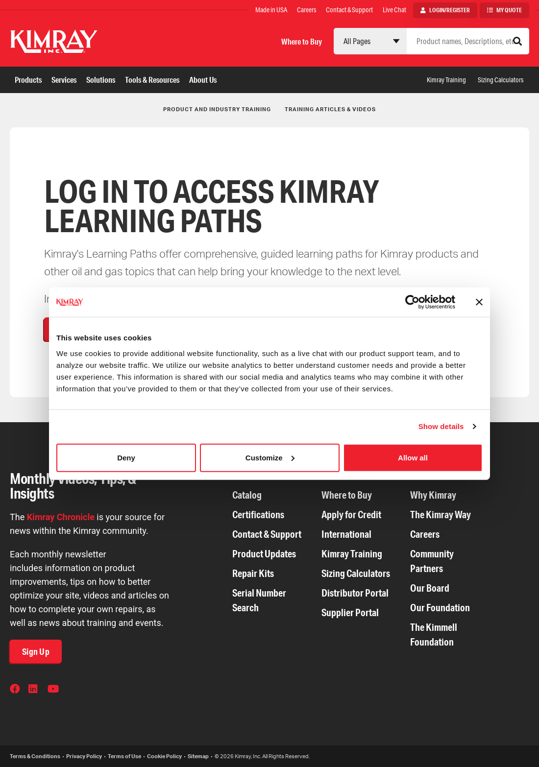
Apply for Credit (351, 514)
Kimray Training (446, 79)
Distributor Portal (355, 593)
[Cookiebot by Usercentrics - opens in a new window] (412, 302)
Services (63, 79)
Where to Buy (301, 41)
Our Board (429, 588)
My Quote (509, 10)
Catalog (247, 495)
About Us (203, 79)
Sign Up (35, 651)
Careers (306, 9)
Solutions (100, 79)
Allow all (413, 457)
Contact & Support (349, 9)
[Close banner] (479, 302)
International (346, 534)
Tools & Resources (152, 79)
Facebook (16, 690)
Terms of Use (124, 756)
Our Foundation (440, 607)
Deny (126, 457)
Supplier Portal (350, 612)
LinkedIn (34, 690)
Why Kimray (433, 495)
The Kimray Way (440, 514)
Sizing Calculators (500, 79)
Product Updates (264, 554)
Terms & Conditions (35, 756)
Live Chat (394, 9)
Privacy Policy (84, 756)
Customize (269, 457)
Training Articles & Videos (330, 109)
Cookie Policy (164, 756)
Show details (441, 426)
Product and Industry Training (217, 109)
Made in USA (271, 9)
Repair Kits (253, 573)
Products (28, 79)
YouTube (53, 690)
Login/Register (449, 10)
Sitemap (198, 756)
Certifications (258, 514)
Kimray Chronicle (61, 517)
